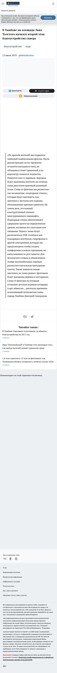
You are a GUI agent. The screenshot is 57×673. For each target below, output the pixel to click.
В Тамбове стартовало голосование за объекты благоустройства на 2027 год (28, 334)
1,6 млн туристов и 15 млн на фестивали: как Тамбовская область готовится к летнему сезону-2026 (28, 362)
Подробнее (46, 628)
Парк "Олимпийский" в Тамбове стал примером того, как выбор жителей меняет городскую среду (28, 348)
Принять (48, 18)
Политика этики (8, 586)
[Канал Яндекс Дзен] (42, 91)
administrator (26, 55)
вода (28, 46)
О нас (5, 568)
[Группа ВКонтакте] (15, 91)
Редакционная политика (11, 572)
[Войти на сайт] (53, 3)
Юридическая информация (12, 577)
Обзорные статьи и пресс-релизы (15, 595)
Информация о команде (11, 581)
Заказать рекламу (8, 10)
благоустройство (13, 46)
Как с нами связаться (10, 591)
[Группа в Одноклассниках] (28, 96)
